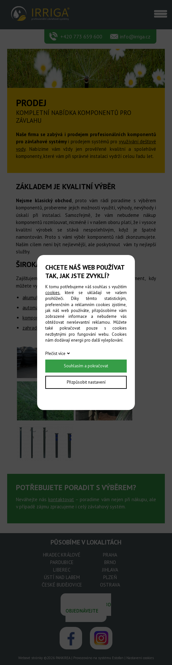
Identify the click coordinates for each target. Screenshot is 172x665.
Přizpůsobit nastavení (86, 382)
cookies (52, 292)
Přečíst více (55, 353)
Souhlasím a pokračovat (86, 366)
